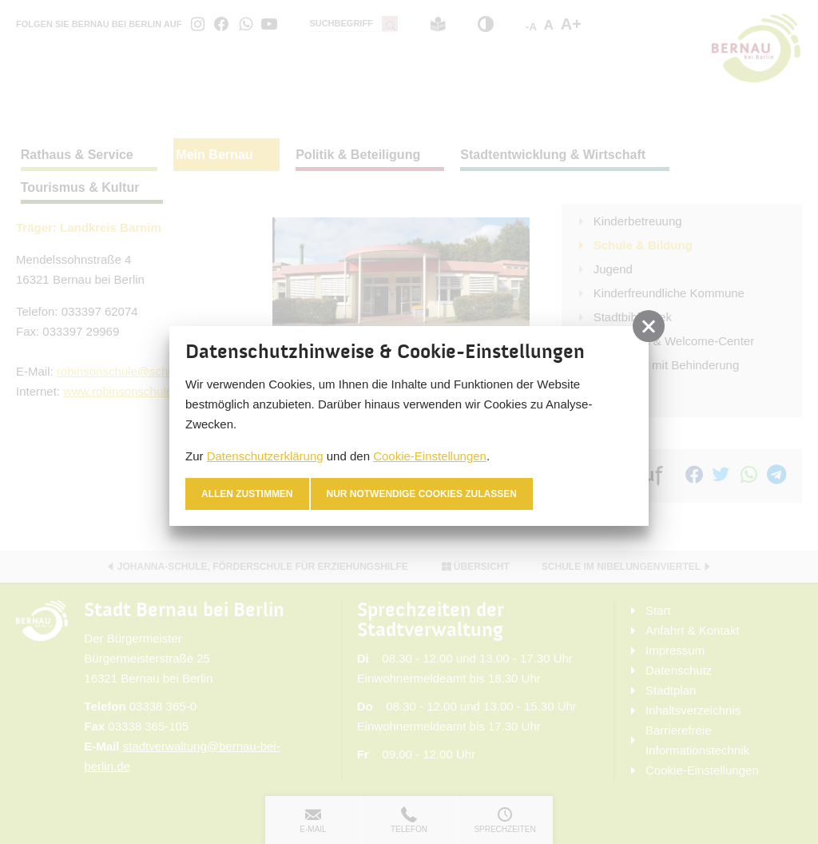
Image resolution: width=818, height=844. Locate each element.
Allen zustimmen (247, 494)
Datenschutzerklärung (265, 456)
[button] (649, 326)
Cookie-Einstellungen (429, 456)
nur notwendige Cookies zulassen (422, 494)
